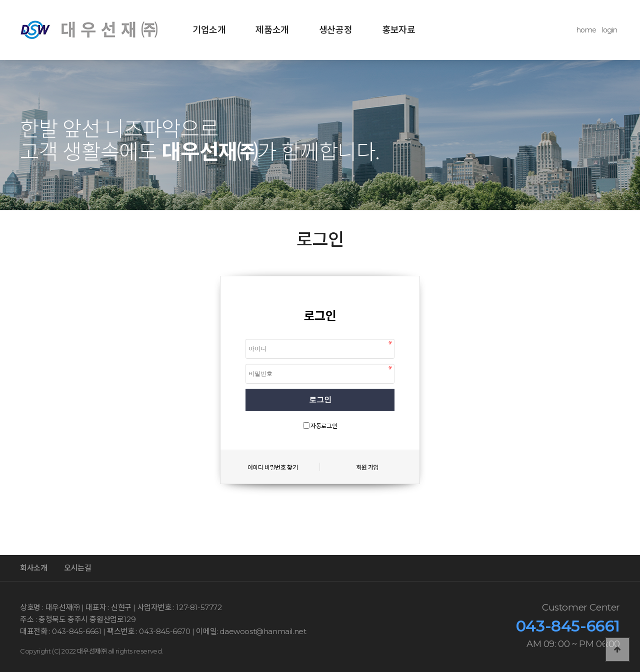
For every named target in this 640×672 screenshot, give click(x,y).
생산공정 (335, 29)
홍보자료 (398, 29)
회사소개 (33, 568)
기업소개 (209, 29)
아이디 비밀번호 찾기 (273, 467)
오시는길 (77, 568)
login (610, 29)
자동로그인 (323, 426)
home (586, 29)
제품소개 (272, 29)
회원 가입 (367, 467)
